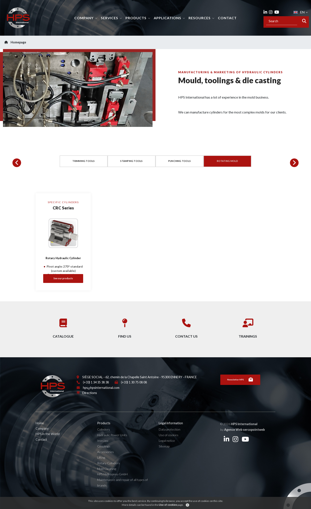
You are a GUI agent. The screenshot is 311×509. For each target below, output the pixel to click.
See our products (63, 278)
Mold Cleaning (106, 475)
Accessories (105, 458)
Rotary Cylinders (108, 470)
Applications (167, 18)
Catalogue (63, 329)
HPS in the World (48, 441)
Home (40, 430)
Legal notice (167, 447)
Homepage (15, 42)
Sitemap (164, 453)
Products (135, 18)
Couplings (103, 453)
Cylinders (103, 436)
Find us (124, 329)
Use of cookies (168, 442)
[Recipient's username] (281, 21)
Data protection (169, 436)
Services (109, 18)
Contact (227, 18)
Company (84, 18)
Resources (200, 18)
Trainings (248, 329)
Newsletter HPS (240, 386)
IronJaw (102, 447)
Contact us (186, 329)
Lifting (101, 464)
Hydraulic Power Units (112, 442)
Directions (89, 400)
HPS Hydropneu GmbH (112, 481)
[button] (17, 162)
